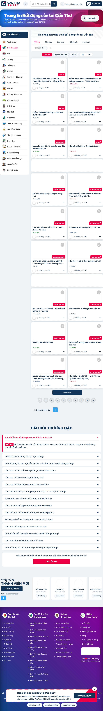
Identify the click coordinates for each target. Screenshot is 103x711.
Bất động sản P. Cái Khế (38, 641)
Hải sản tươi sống (63, 639)
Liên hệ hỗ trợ (87, 644)
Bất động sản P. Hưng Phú (38, 661)
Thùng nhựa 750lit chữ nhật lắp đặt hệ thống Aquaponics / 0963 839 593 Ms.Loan (85, 79)
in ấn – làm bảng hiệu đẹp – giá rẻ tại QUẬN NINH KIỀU (48, 113)
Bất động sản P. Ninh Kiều (38, 624)
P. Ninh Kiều (9, 623)
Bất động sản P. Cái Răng (38, 630)
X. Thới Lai (8, 648)
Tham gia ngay (12, 588)
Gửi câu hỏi (51, 561)
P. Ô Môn (7, 660)
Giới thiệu (86, 623)
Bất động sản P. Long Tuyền (38, 655)
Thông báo (86, 627)
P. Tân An (7, 639)
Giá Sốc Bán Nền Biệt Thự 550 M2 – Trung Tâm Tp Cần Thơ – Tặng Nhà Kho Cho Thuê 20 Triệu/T (49, 79)
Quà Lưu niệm (61, 648)
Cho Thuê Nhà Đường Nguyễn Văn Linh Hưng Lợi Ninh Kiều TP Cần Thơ (85, 113)
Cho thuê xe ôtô (62, 623)
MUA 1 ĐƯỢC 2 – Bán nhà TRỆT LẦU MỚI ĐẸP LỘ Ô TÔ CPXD (49, 309)
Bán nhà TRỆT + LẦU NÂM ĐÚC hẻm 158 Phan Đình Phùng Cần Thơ (85, 194)
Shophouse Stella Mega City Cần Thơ (84, 227)
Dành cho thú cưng (64, 652)
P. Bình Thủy (9, 631)
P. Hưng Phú (9, 656)
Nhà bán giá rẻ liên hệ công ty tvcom (84, 146)
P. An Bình (8, 627)
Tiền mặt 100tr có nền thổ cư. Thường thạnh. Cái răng (48, 228)
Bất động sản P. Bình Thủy (38, 648)
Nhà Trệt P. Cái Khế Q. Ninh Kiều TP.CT (85, 261)
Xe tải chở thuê (62, 631)
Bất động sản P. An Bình (37, 668)
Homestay (60, 635)
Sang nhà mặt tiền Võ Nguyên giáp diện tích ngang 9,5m (49, 147)
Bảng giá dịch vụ (89, 631)
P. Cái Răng (8, 635)
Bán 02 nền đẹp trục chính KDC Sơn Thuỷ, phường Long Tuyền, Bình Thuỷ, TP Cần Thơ (48, 377)
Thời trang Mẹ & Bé (63, 656)
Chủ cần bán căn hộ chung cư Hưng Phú (47, 194)
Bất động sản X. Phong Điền (39, 675)
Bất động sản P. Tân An (39, 636)
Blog (84, 635)
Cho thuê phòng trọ (64, 627)
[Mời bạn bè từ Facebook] (3, 598)
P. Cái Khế (8, 644)
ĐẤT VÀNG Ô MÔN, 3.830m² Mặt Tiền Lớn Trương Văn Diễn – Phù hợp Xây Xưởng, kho (48, 262)
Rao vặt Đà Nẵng (51, 705)
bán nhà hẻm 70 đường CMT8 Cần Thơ (84, 308)
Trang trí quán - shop (64, 644)
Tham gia (91, 18)
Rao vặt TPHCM (69, 705)
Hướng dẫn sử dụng (90, 639)
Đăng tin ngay (84, 695)
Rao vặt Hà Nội (35, 705)
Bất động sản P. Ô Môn (39, 680)
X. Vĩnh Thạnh (9, 652)
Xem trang (41, 596)
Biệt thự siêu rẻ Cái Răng (43, 342)
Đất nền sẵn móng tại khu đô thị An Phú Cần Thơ (85, 343)
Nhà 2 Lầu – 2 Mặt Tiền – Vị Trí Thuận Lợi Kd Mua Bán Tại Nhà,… (84, 377)
